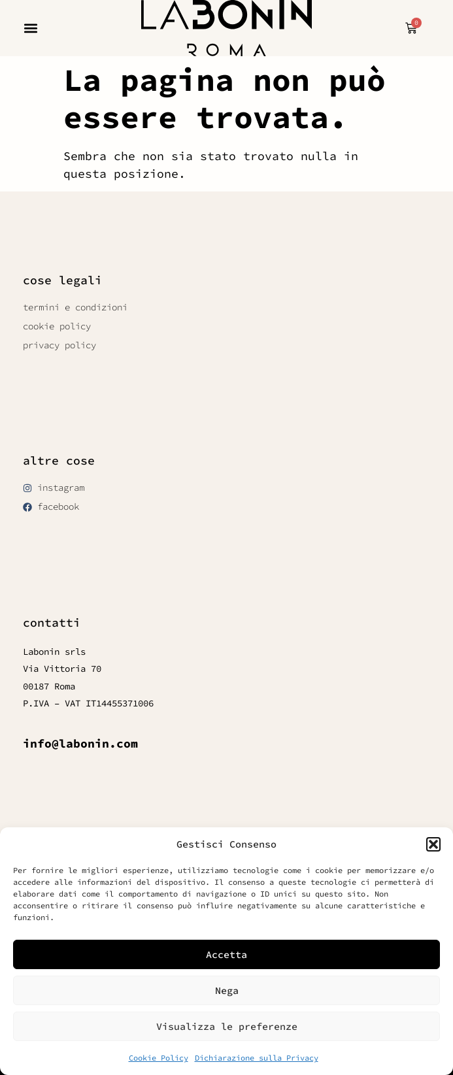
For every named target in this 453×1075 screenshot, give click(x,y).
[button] (433, 844)
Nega (227, 990)
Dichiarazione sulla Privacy (256, 1058)
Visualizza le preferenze (226, 1026)
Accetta (226, 954)
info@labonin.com (80, 743)
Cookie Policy (158, 1058)
